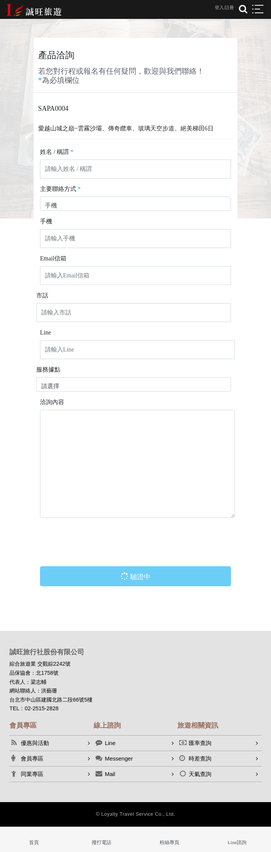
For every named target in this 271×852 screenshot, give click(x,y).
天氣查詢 (195, 773)
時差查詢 (195, 758)
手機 (46, 221)
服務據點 (48, 369)
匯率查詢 (195, 742)
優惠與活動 (30, 742)
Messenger (114, 758)
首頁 (34, 842)
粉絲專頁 (169, 842)
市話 (42, 295)
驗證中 (134, 576)
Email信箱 (53, 258)
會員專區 (27, 758)
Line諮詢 (237, 842)
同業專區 (27, 773)
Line (45, 332)
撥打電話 (101, 842)
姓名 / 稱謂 (56, 152)
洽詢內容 (52, 402)
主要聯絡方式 (60, 189)
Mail (105, 773)
